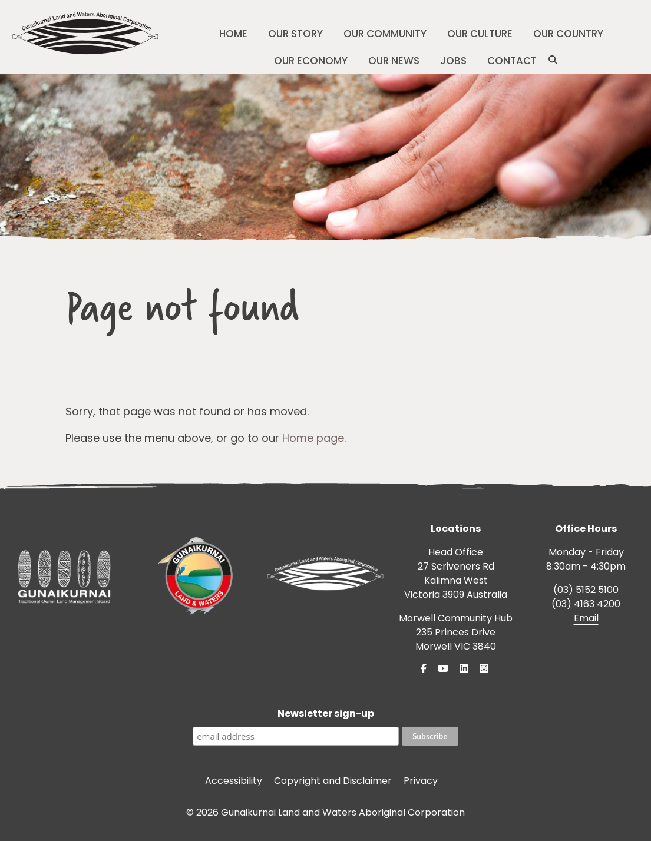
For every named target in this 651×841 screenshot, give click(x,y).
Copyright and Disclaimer (333, 780)
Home (233, 34)
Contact (512, 61)
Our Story (295, 34)
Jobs (453, 61)
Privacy (421, 780)
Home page (313, 438)
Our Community (385, 34)
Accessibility (233, 780)
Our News (393, 61)
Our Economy (311, 61)
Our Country (568, 34)
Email (586, 618)
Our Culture (480, 34)
